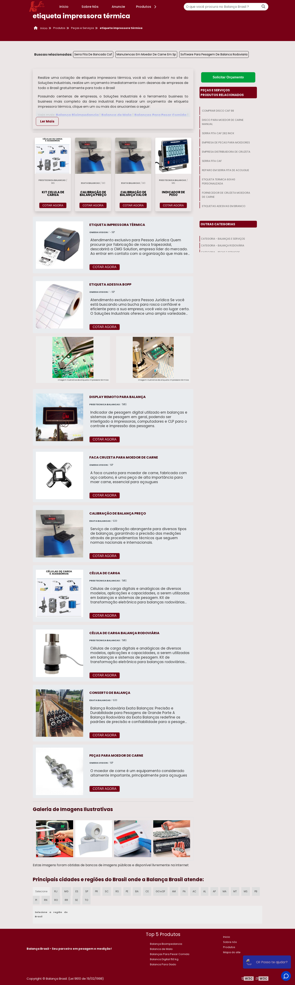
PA (184, 891)
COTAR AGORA (52, 205)
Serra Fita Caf (212, 161)
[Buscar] (263, 6)
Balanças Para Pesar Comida (160, 115)
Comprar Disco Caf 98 (218, 111)
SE (76, 900)
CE (147, 891)
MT (235, 891)
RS (117, 891)
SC (107, 891)
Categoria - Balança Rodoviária (222, 245)
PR (96, 891)
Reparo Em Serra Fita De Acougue (225, 170)
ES (76, 891)
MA (224, 891)
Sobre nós (230, 942)
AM (174, 891)
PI (36, 900)
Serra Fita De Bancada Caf (93, 54)
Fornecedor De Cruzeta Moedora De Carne (226, 195)
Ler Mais (47, 121)
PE (127, 891)
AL (204, 891)
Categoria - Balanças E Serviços (223, 238)
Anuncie (118, 6)
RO (56, 900)
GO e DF (160, 891)
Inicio (226, 937)
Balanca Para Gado (163, 964)
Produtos (147, 6)
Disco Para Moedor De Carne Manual (223, 122)
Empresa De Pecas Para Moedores (226, 142)
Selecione (41, 891)
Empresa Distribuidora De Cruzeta (226, 152)
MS (245, 891)
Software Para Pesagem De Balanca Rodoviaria (213, 54)
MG (66, 891)
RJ (55, 891)
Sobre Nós (90, 6)
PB (255, 891)
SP (86, 891)
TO (86, 900)
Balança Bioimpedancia (78, 115)
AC (194, 891)
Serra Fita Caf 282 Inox (218, 133)
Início (63, 6)
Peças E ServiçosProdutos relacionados (222, 92)
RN (45, 900)
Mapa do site (232, 952)
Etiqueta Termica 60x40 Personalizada (218, 181)
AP (214, 891)
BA (136, 891)
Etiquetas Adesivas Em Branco (223, 206)
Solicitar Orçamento (228, 77)
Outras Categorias (218, 224)
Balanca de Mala (116, 115)
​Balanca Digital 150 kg (164, 959)
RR (66, 900)
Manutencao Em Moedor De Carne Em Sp (146, 54)
